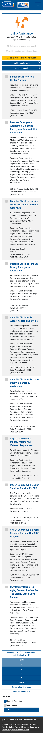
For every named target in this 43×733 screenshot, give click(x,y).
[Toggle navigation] (38, 5)
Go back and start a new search (21, 46)
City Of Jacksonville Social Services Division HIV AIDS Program (24, 533)
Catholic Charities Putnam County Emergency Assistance (24, 267)
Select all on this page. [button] (21, 687)
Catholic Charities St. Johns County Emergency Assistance (25, 383)
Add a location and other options (21, 51)
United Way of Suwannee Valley (15, 730)
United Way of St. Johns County (22, 727)
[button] (39, 63)
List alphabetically (21, 68)
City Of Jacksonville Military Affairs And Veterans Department (21, 442)
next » (21, 682)
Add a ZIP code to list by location (21, 58)
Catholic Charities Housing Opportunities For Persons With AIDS (24, 204)
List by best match (21, 63)
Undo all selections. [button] (21, 692)
